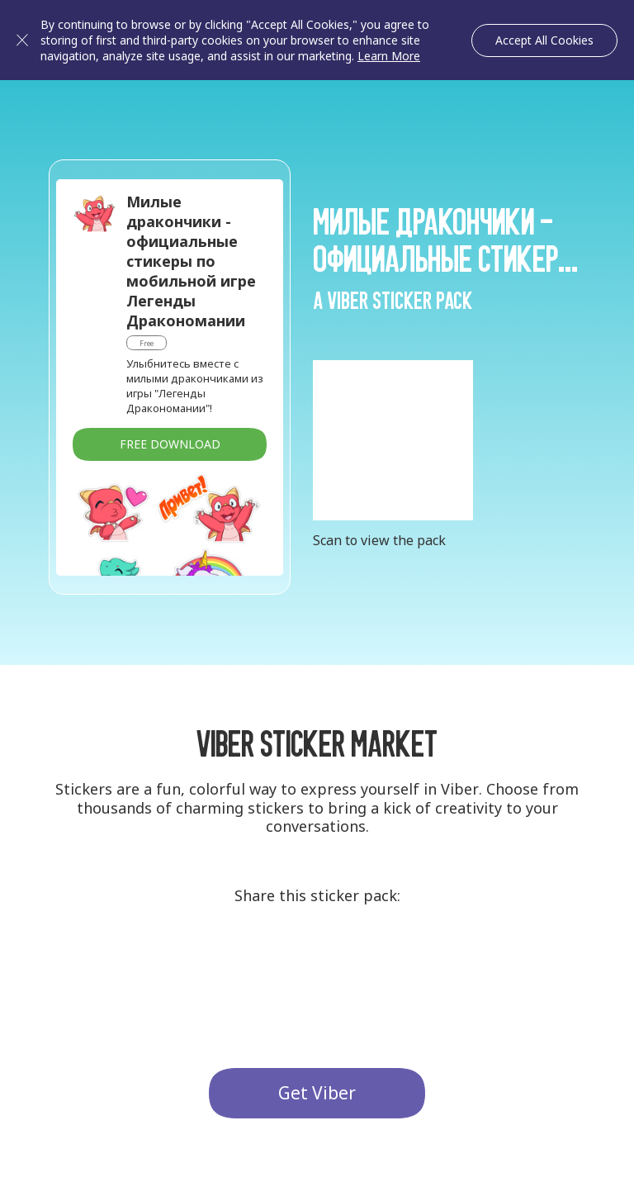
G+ (256, 960)
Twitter (317, 960)
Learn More (388, 56)
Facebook (378, 960)
